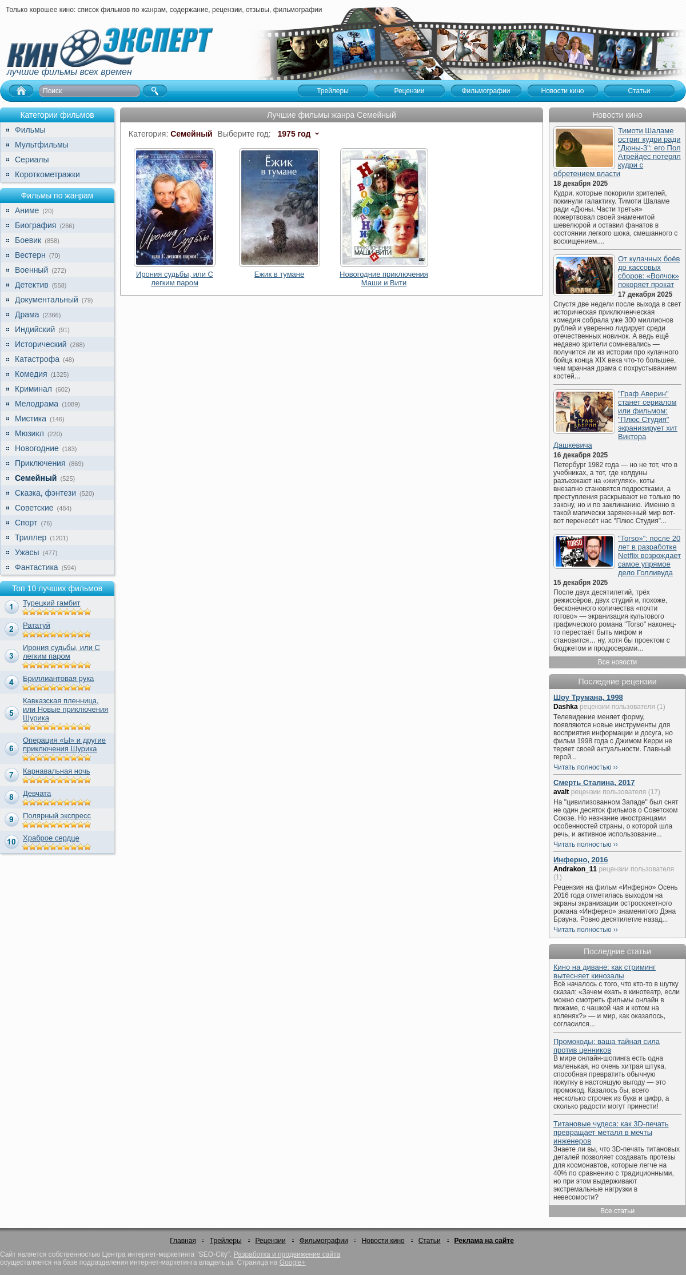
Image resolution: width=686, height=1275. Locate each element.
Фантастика (36, 567)
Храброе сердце (51, 838)
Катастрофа (37, 359)
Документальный (46, 299)
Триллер (30, 537)
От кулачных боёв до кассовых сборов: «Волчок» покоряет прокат (649, 271)
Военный (31, 269)
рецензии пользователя (617, 707)
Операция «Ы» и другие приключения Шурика (64, 744)
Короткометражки (47, 174)
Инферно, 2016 (580, 859)
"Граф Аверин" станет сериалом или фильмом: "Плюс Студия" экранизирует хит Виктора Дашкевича (615, 419)
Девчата (37, 793)
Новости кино (383, 1241)
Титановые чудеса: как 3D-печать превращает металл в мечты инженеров (611, 1132)
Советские (34, 507)
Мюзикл (29, 433)
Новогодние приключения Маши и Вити (384, 278)
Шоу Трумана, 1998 (588, 697)
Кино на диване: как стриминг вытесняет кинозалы (604, 971)
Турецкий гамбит (51, 603)
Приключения (40, 463)
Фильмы (30, 129)
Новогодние (37, 448)
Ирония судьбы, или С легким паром (61, 651)
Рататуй (36, 625)
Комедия (31, 373)
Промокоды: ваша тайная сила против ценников (606, 1045)
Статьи (429, 1241)
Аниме (27, 210)
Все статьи (617, 1211)
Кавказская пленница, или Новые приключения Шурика (65, 709)
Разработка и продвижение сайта (287, 1254)
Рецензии (271, 1241)
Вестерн (30, 255)
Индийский (35, 329)
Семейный (36, 478)
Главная (183, 1241)
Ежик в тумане (279, 274)
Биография (35, 225)
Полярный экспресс (57, 815)
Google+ (293, 1262)
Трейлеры (226, 1241)
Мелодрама (36, 403)
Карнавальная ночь (56, 771)
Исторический (41, 344)
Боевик (28, 240)
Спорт (26, 522)
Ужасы (27, 552)
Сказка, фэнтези (45, 492)
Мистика (30, 418)
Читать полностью (582, 767)
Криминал (33, 388)
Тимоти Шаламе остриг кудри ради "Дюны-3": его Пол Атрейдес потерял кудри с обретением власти (617, 152)
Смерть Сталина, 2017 (594, 782)
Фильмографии (324, 1241)
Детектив (32, 284)
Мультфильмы (42, 144)
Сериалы (32, 159)
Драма (27, 314)
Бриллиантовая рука (58, 678)
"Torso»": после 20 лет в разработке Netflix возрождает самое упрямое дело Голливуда (649, 555)
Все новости (617, 662)
